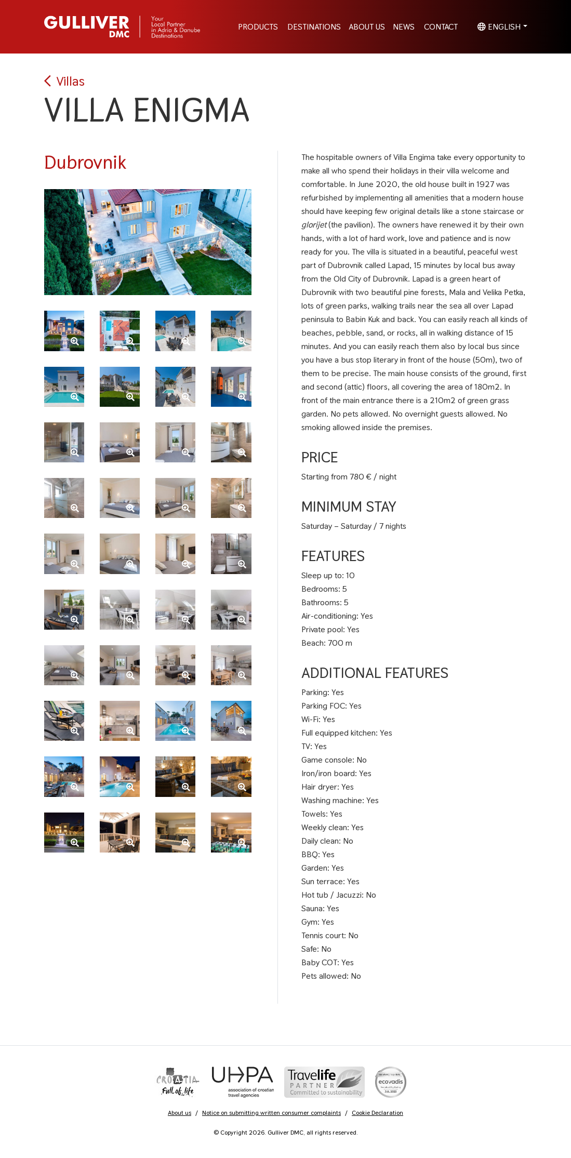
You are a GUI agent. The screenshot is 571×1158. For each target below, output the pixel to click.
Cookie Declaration (377, 1113)
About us (179, 1113)
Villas (64, 81)
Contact (441, 26)
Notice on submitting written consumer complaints (271, 1113)
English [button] (499, 26)
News (404, 26)
